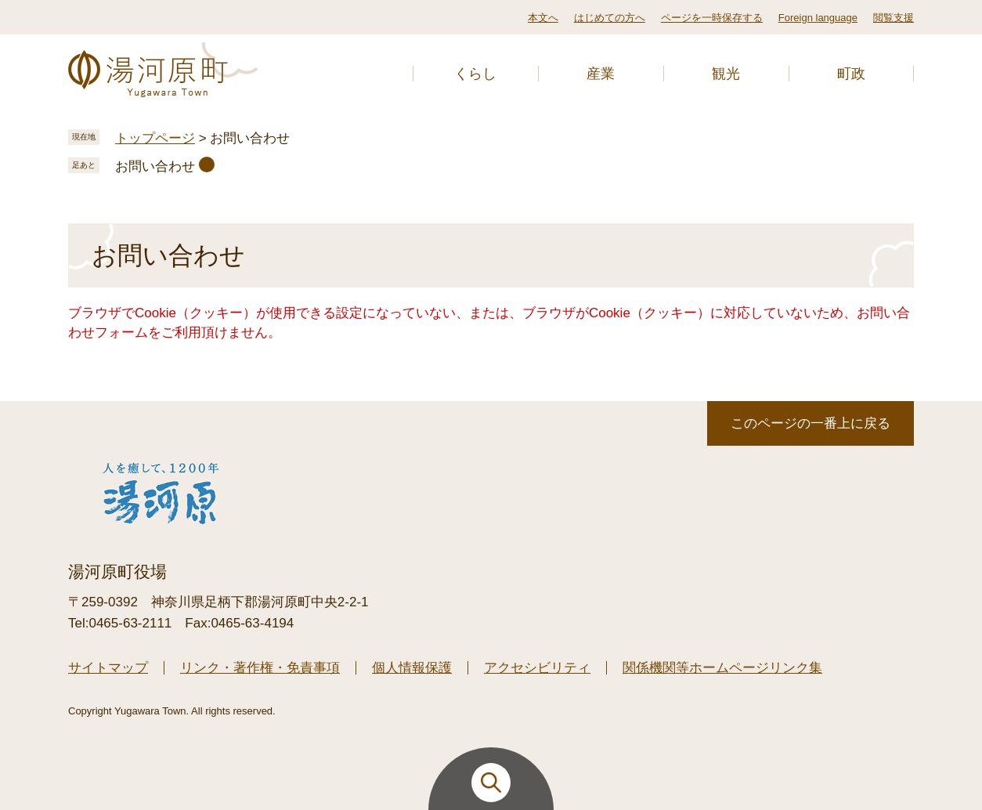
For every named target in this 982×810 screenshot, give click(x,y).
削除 (207, 164)
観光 (726, 73)
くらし (475, 73)
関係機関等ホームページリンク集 (722, 667)
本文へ (543, 18)
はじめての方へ (609, 18)
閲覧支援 (893, 18)
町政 (851, 73)
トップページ (155, 138)
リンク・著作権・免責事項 (260, 667)
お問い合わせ (155, 166)
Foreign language (817, 18)
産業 (601, 73)
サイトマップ (108, 667)
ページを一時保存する (712, 18)
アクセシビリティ (537, 667)
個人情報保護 (412, 667)
